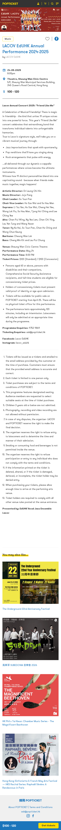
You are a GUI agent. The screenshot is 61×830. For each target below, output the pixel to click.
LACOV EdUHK (13, 56)
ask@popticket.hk (30, 811)
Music (8, 38)
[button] (56, 39)
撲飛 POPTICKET (30, 800)
